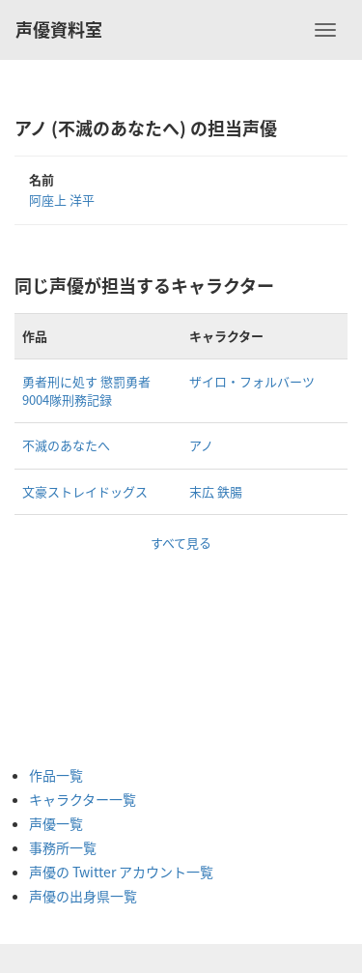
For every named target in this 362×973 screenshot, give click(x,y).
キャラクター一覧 (82, 799)
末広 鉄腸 (215, 491)
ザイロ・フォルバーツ (252, 381)
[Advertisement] (106, 649)
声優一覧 (56, 823)
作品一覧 (56, 775)
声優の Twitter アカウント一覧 (121, 871)
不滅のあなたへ (66, 445)
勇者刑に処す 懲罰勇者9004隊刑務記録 (86, 390)
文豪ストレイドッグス (85, 491)
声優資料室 (58, 29)
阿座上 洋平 (62, 199)
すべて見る (181, 542)
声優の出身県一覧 (83, 895)
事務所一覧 (63, 847)
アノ (201, 445)
